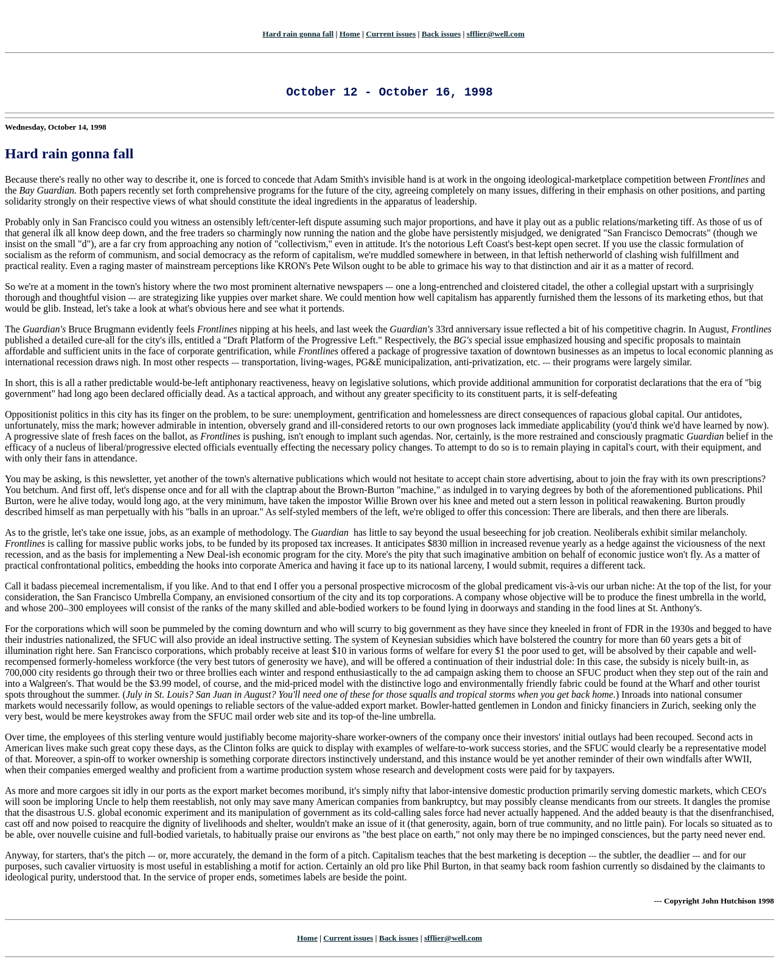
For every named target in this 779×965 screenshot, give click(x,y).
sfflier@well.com (496, 33)
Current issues (391, 33)
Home (350, 33)
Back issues (441, 33)
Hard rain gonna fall (298, 33)
